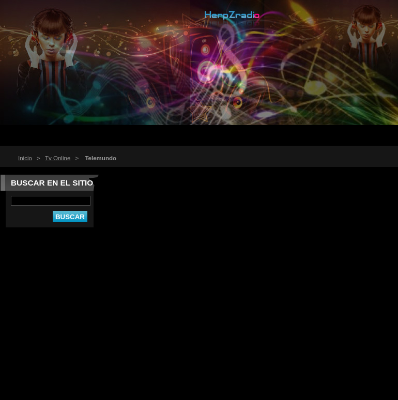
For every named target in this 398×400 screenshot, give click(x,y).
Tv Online (57, 158)
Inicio (25, 158)
